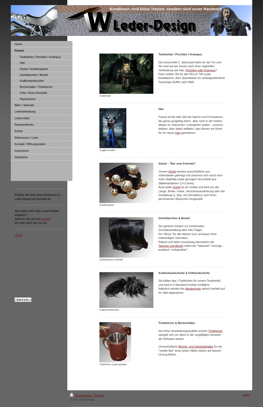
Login (246, 394)
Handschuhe (193, 288)
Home (18, 235)
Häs (177, 132)
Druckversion (81, 395)
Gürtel (172, 171)
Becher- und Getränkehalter (196, 346)
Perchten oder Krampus (200, 70)
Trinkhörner (215, 330)
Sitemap (99, 395)
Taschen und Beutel (170, 245)
